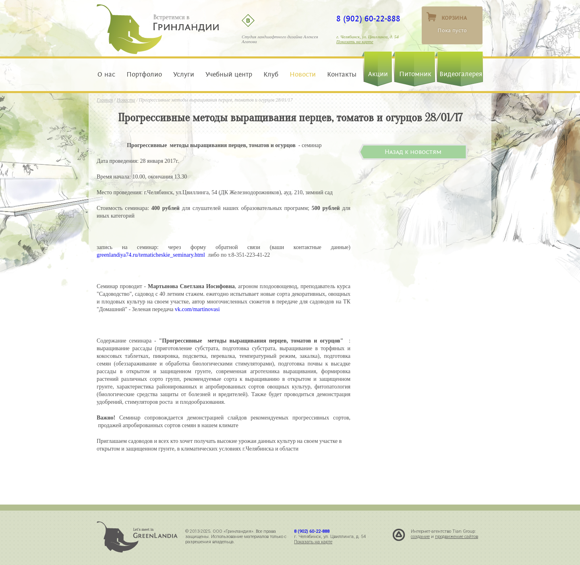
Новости (303, 75)
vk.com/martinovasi (197, 309)
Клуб (270, 75)
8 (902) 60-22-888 (368, 19)
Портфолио (144, 75)
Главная (105, 100)
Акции (378, 74)
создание (420, 536)
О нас (108, 75)
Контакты (339, 75)
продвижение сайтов (456, 536)
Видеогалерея (461, 74)
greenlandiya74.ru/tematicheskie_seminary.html (151, 255)
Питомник (415, 74)
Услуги (183, 75)
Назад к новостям (413, 152)
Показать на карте (354, 41)
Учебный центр (228, 75)
